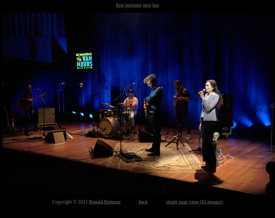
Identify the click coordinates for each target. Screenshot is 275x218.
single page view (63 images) (194, 201)
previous (133, 5)
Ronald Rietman (104, 201)
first (120, 5)
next (147, 5)
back (143, 201)
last (155, 5)
